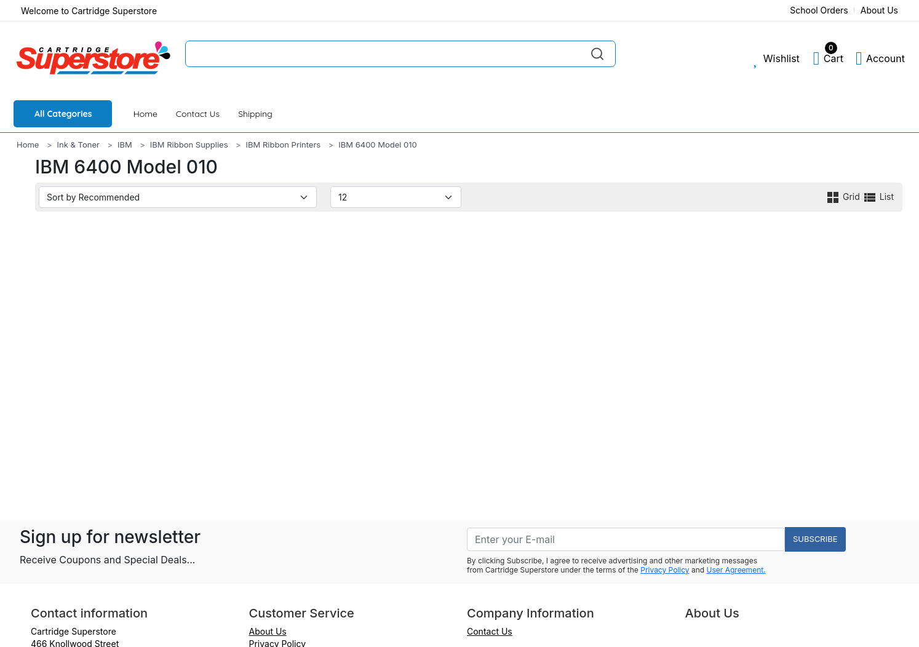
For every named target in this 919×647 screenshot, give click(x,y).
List (878, 196)
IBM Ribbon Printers (283, 144)
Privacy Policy (664, 569)
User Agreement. (736, 569)
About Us (879, 10)
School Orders (819, 10)
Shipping (255, 113)
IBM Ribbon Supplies (189, 144)
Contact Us (198, 113)
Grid (844, 196)
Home (145, 113)
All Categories (63, 113)
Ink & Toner (78, 144)
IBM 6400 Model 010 (377, 144)
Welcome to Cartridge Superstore (89, 11)
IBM (124, 144)
